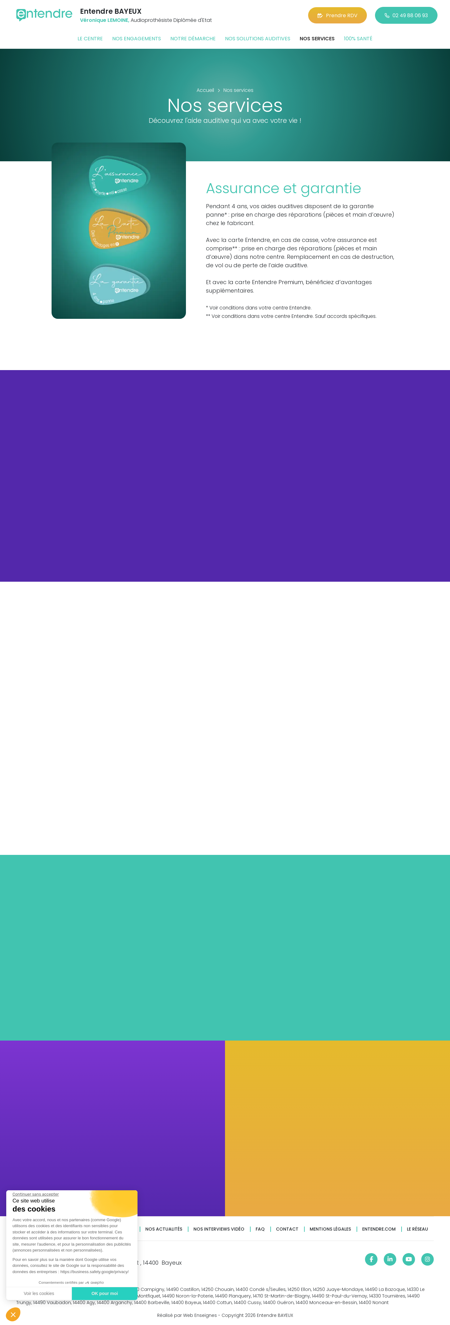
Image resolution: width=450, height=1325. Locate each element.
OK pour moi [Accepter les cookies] (105, 1293)
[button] (13, 1314)
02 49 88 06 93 (406, 15)
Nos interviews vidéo (218, 1229)
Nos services (317, 38)
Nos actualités (163, 1229)
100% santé (358, 38)
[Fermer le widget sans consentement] (35, 1194)
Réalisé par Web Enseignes (187, 1315)
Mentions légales (330, 1229)
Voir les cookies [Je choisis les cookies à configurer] (39, 1293)
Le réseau (417, 1229)
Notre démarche (193, 38)
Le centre (90, 38)
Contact (287, 1229)
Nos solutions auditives (257, 38)
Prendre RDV (338, 15)
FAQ (260, 1229)
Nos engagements (136, 38)
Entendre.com (379, 1229)
